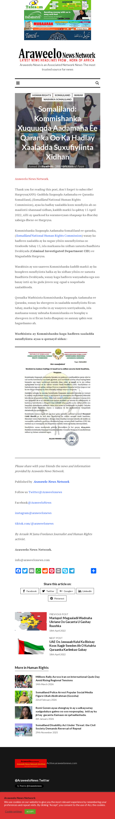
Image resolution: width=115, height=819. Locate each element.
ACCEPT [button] (30, 811)
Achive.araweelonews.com (62, 763)
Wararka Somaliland (58, 99)
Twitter (48, 591)
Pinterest (57, 598)
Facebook (30, 591)
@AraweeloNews (39, 502)
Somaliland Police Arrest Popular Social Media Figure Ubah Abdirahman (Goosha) (64, 694)
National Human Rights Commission (49, 235)
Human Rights (41, 95)
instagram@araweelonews (33, 513)
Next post (56, 638)
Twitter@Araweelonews (45, 492)
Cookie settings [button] (13, 811)
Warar (78, 95)
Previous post (58, 614)
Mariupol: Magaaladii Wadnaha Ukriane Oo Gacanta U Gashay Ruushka (70, 622)
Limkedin (85, 591)
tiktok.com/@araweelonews (34, 523)
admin (47, 166)
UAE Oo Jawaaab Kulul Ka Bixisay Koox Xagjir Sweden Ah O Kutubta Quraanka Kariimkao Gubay (72, 645)
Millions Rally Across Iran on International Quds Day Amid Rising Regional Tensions (68, 678)
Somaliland (62, 95)
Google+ (66, 591)
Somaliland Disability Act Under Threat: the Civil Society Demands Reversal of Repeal (65, 726)
